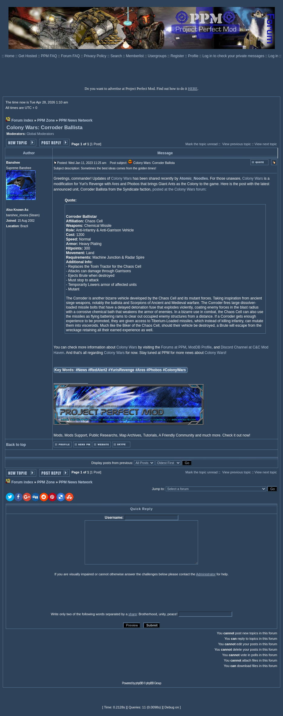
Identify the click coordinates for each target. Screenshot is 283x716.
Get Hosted (28, 56)
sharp (132, 614)
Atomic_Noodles (193, 178)
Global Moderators (40, 134)
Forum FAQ (71, 56)
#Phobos (154, 370)
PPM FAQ (49, 56)
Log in (273, 56)
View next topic (266, 144)
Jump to (158, 489)
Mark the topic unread (201, 144)
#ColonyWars (174, 370)
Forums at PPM (173, 347)
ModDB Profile (200, 347)
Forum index (22, 120)
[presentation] (53, 594)
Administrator (206, 574)
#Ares (140, 370)
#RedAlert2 (97, 370)
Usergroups (158, 56)
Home (10, 56)
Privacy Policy (95, 56)
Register (178, 56)
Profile (193, 56)
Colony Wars (121, 178)
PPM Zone (46, 120)
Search (116, 56)
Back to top (16, 445)
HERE (192, 89)
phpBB (139, 683)
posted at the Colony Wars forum (178, 189)
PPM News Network (75, 120)
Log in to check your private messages (233, 56)
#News (81, 370)
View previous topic (236, 144)
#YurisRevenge (121, 370)
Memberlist (135, 56)
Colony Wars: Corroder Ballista (44, 127)
